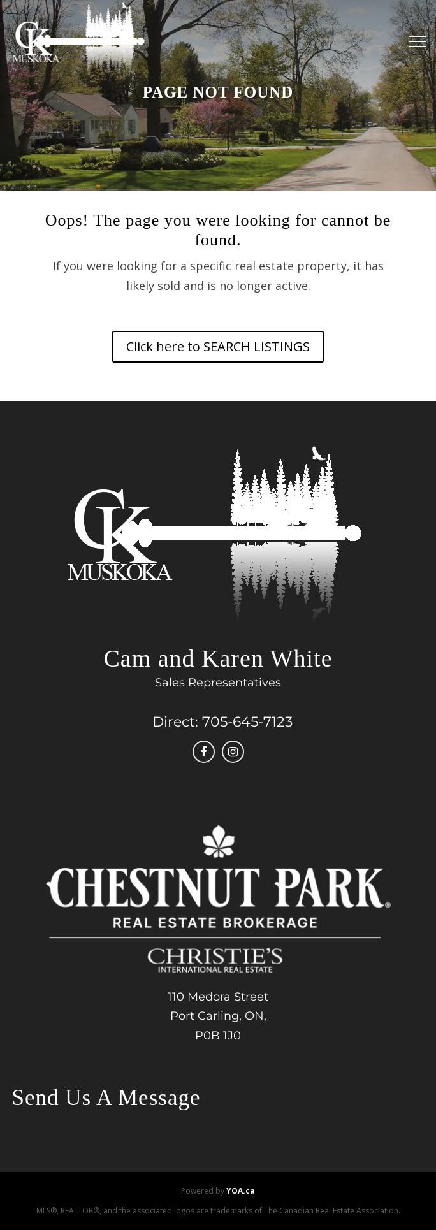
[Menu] (414, 41)
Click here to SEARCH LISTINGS (218, 346)
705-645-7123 (247, 721)
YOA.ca (240, 1190)
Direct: (175, 721)
